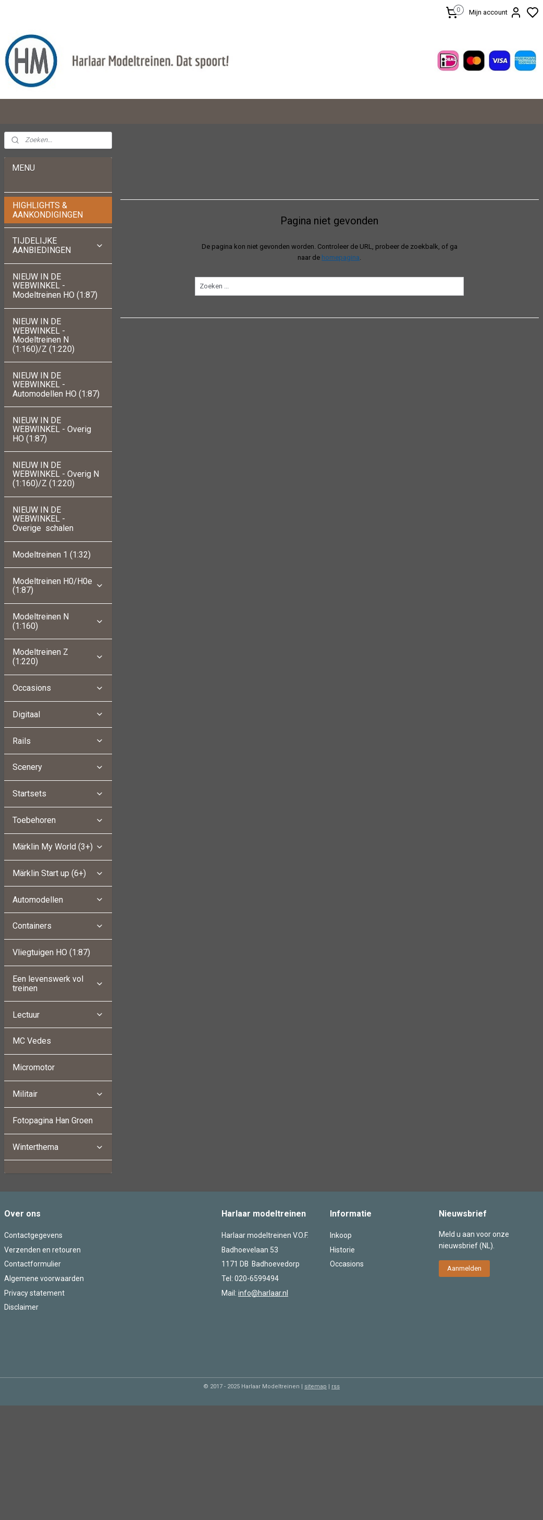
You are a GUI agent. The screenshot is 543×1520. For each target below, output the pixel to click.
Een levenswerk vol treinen (58, 983)
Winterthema (58, 1147)
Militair (58, 1094)
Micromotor (34, 1067)
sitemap (315, 1386)
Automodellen (58, 900)
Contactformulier (32, 1264)
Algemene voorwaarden (44, 1278)
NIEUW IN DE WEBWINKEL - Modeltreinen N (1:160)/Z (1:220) (45, 335)
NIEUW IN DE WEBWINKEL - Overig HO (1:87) (52, 429)
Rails (58, 741)
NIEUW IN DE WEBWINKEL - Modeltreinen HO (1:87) (55, 286)
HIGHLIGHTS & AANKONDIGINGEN (48, 210)
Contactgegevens (33, 1235)
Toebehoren (58, 820)
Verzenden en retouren (42, 1250)
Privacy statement (34, 1293)
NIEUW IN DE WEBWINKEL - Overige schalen (43, 519)
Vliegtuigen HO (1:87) (51, 952)
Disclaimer (21, 1307)
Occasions (58, 688)
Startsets (58, 794)
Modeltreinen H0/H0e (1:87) (58, 586)
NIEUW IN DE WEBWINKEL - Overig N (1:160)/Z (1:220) (56, 474)
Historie (342, 1250)
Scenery (58, 767)
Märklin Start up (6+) (58, 873)
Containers (58, 926)
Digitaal (58, 714)
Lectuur (58, 1015)
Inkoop (341, 1235)
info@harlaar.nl (263, 1293)
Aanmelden (464, 1268)
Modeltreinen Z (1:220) (58, 656)
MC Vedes (32, 1041)
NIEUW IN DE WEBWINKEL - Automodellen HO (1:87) (56, 385)
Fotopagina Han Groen (53, 1120)
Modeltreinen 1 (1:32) (52, 555)
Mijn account (495, 12)
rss (335, 1386)
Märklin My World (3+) (58, 847)
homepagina (341, 257)
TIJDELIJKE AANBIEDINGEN (58, 245)
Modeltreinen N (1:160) (58, 621)
